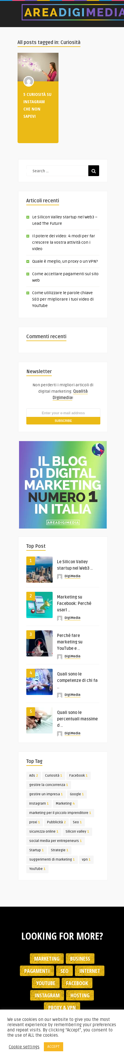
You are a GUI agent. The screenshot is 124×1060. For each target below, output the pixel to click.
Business (80, 958)
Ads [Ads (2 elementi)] (33, 775)
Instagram (47, 995)
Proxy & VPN (62, 1007)
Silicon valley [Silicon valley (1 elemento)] (77, 831)
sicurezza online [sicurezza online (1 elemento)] (43, 831)
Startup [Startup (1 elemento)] (36, 850)
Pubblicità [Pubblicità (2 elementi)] (56, 822)
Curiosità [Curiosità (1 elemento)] (53, 775)
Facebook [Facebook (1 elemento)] (78, 775)
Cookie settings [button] (24, 1047)
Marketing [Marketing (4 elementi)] (65, 803)
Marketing (46, 958)
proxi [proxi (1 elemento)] (34, 822)
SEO (64, 970)
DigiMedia (72, 576)
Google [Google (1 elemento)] (77, 794)
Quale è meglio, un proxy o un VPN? (65, 261)
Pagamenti (37, 970)
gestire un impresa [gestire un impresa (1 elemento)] (46, 794)
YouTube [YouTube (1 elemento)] (37, 869)
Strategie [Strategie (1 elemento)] (59, 850)
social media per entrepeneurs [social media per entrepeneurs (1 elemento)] (55, 841)
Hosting (79, 995)
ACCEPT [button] (53, 1046)
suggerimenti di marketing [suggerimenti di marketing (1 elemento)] (52, 859)
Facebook (77, 983)
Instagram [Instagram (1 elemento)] (39, 803)
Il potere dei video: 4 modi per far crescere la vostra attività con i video (63, 242)
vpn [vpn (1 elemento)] (86, 859)
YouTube (45, 983)
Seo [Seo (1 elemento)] (77, 822)
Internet (89, 970)
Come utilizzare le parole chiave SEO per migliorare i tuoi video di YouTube (63, 299)
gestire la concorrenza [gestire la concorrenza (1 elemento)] (48, 785)
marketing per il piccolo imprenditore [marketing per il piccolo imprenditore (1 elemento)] (60, 813)
